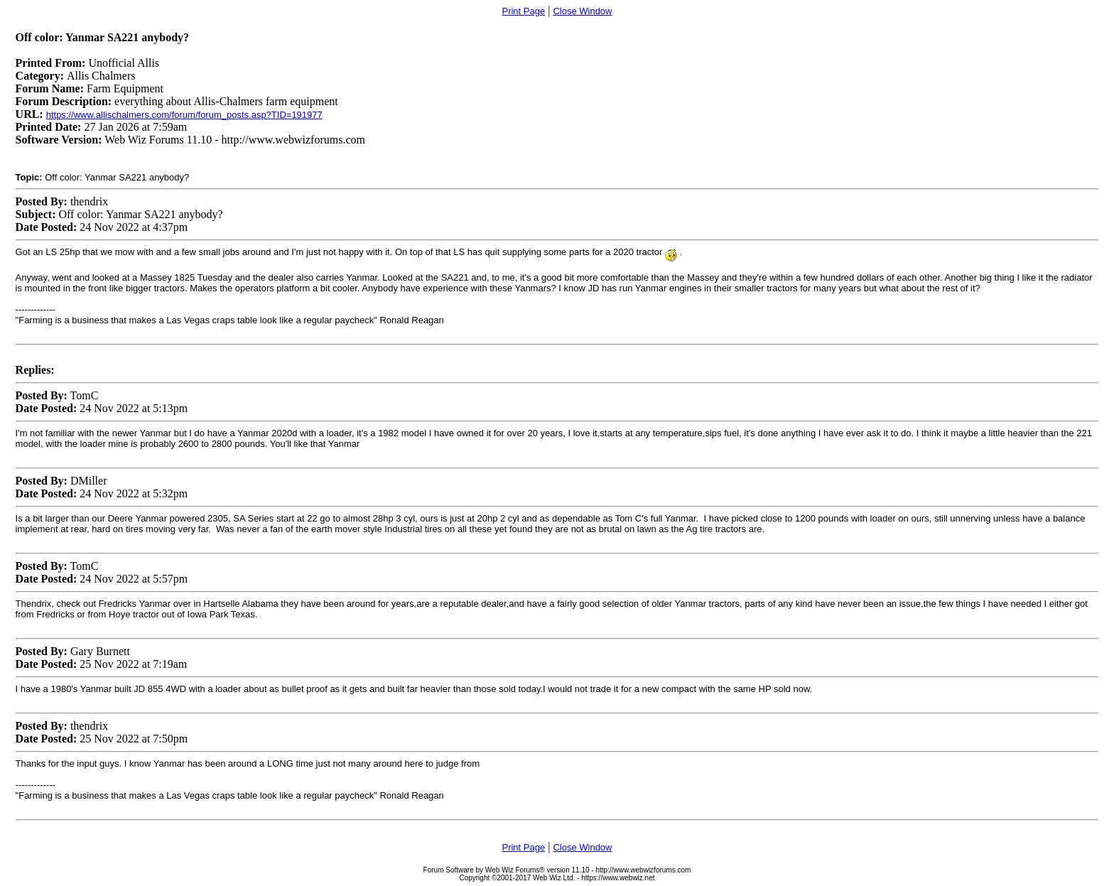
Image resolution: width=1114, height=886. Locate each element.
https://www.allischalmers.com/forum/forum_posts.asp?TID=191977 (184, 114)
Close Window (582, 11)
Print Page (523, 11)
